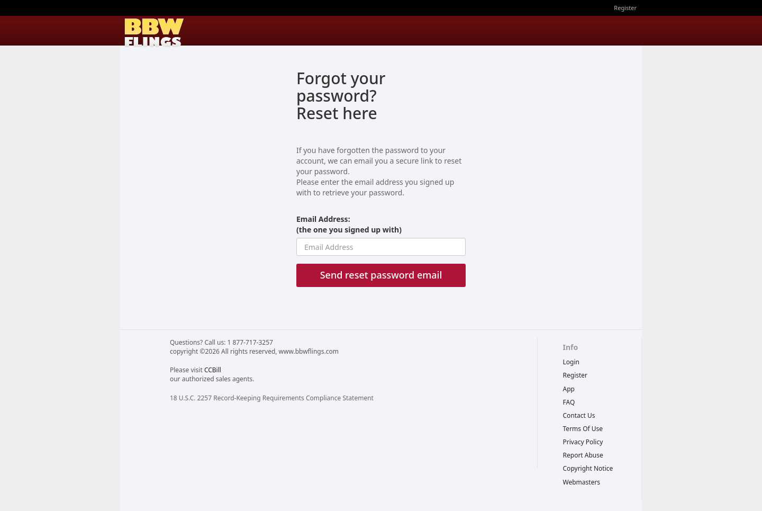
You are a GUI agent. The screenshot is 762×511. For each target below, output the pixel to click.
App (569, 388)
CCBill (212, 369)
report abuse (583, 455)
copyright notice (588, 468)
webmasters (582, 482)
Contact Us (579, 415)
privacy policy (583, 441)
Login (571, 361)
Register (625, 8)
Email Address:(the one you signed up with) (349, 224)
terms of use (583, 428)
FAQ (569, 402)
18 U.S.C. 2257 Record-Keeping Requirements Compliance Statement (272, 397)
